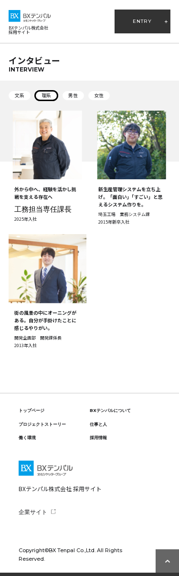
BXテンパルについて (110, 410)
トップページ (31, 410)
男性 (73, 95)
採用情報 (98, 437)
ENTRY (142, 21)
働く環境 (27, 437)
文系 (19, 95)
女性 (99, 95)
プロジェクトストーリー (42, 424)
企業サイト (33, 511)
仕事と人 (98, 424)
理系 (46, 95)
